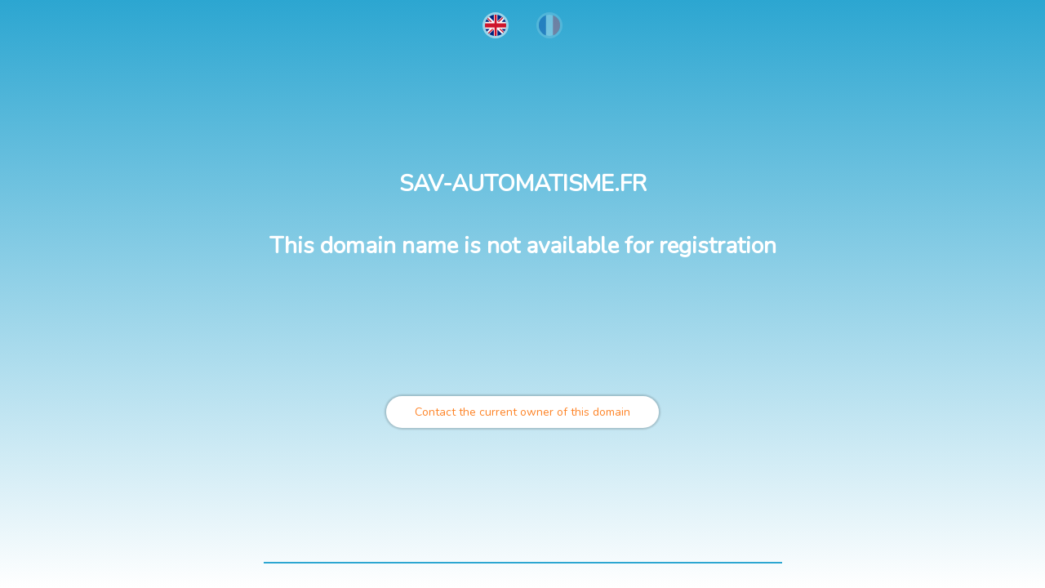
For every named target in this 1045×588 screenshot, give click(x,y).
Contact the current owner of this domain (522, 412)
